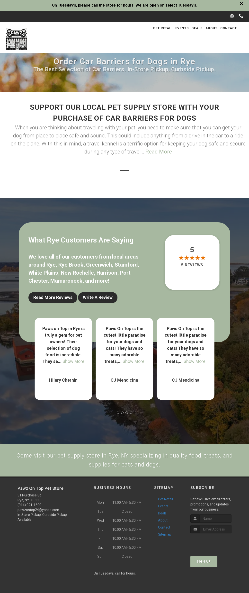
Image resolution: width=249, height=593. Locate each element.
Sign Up (204, 564)
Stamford (126, 265)
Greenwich (99, 265)
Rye (51, 265)
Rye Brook (70, 265)
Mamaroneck (66, 281)
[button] (118, 410)
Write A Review (98, 297)
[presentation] (216, 545)
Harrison (107, 273)
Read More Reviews (52, 297)
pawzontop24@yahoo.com (38, 512)
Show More (73, 358)
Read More (158, 152)
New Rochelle (77, 273)
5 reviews (192, 265)
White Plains (43, 273)
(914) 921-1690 (29, 508)
